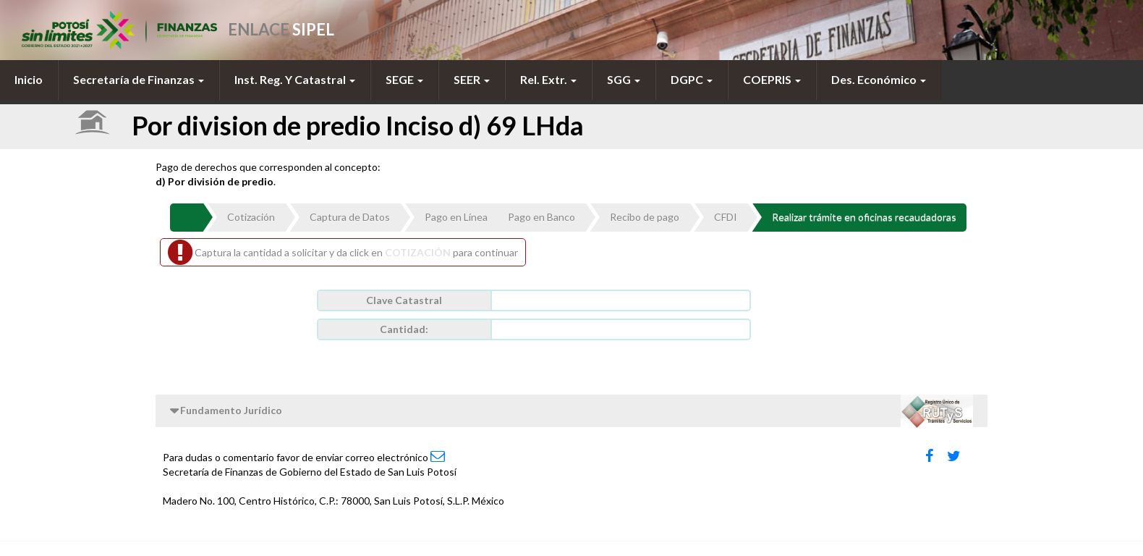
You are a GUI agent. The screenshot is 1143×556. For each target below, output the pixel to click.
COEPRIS (772, 79)
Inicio (28, 79)
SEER (472, 79)
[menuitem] (29, 79)
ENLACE (281, 29)
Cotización (251, 217)
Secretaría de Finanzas (138, 79)
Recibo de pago (644, 217)
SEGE (404, 79)
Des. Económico (878, 79)
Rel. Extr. (548, 79)
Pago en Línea (456, 217)
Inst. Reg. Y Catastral (294, 79)
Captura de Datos (350, 217)
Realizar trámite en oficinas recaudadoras (864, 217)
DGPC (692, 79)
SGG (623, 79)
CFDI (725, 217)
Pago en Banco (541, 217)
